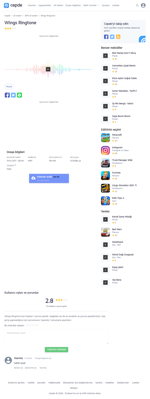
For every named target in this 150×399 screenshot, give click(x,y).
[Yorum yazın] (56, 336)
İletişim (74, 388)
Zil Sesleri (58, 5)
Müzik (9, 86)
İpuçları (106, 5)
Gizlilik (31, 382)
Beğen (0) (18, 368)
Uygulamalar (44, 5)
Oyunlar (32, 5)
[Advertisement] (49, 46)
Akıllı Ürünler (90, 5)
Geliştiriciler (123, 382)
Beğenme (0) (31, 368)
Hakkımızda (54, 382)
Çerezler (41, 382)
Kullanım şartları (16, 382)
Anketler (109, 382)
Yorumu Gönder (56, 349)
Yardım (98, 382)
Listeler (116, 5)
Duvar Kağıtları (73, 5)
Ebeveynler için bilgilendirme (77, 382)
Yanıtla (43, 367)
